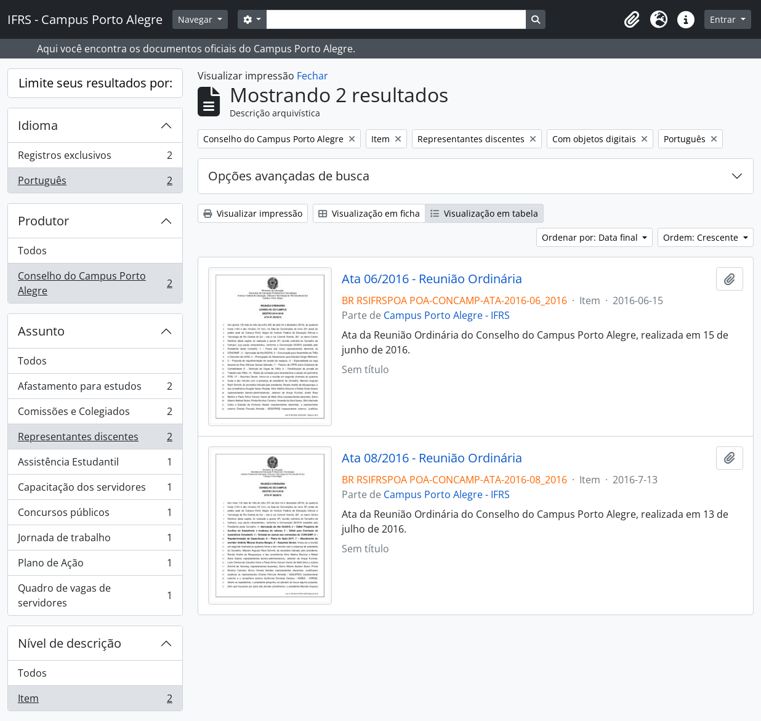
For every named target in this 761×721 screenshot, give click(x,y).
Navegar (196, 19)
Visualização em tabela (484, 213)
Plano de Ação (94, 565)
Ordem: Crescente (702, 237)
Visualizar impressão (252, 213)
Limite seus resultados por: (95, 83)
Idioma (38, 125)
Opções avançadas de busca (288, 175)
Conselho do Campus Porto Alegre (94, 283)
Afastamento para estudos (94, 389)
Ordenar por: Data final (591, 237)
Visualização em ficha (369, 213)
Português (94, 183)
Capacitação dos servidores (94, 490)
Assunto (41, 331)
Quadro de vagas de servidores (94, 595)
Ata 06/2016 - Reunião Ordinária (432, 279)
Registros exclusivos (94, 158)
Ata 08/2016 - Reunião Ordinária (432, 458)
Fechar (312, 76)
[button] (631, 19)
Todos (32, 250)
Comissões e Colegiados (94, 414)
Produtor (43, 220)
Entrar (724, 19)
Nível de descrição (69, 643)
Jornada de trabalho (94, 540)
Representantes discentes (94, 439)
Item (94, 701)
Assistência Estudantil (94, 464)
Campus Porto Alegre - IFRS (447, 315)
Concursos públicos (94, 515)
